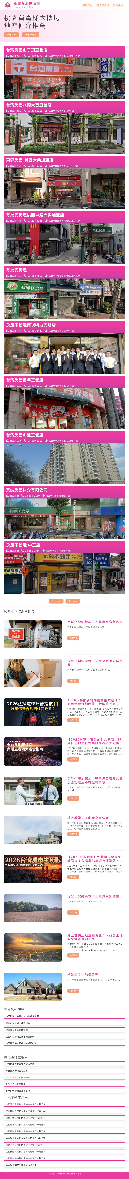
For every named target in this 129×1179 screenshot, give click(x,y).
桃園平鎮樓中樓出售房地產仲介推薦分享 (26, 1158)
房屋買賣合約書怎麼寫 (17, 1070)
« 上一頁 (56, 601)
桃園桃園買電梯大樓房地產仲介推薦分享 (26, 1151)
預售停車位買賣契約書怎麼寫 (20, 1063)
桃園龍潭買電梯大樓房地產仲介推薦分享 (26, 1124)
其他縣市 (11, 34)
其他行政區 (30, 34)
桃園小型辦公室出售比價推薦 (20, 1036)
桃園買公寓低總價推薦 (17, 1029)
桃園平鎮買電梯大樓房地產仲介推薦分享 (26, 1131)
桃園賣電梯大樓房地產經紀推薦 (21, 1043)
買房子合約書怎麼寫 (16, 1084)
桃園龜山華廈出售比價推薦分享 (21, 1165)
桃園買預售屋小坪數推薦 (18, 1022)
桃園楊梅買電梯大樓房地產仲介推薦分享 (26, 1110)
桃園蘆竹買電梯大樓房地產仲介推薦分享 (26, 1104)
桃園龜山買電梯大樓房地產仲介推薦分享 (26, 1138)
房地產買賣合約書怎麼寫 (18, 1077)
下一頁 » (73, 601)
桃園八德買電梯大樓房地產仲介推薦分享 (26, 1144)
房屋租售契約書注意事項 (18, 1090)
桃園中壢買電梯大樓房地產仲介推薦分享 (26, 1117)
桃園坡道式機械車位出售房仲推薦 (22, 1016)
